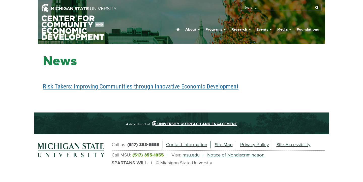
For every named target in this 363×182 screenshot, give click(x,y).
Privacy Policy (254, 144)
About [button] (192, 29)
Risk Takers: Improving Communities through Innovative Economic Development (140, 86)
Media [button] (284, 29)
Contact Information (186, 144)
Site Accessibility (294, 144)
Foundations (308, 29)
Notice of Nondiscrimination (235, 155)
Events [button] (264, 29)
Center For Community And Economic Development (79, 27)
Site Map (224, 144)
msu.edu (191, 155)
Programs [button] (215, 29)
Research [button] (241, 29)
